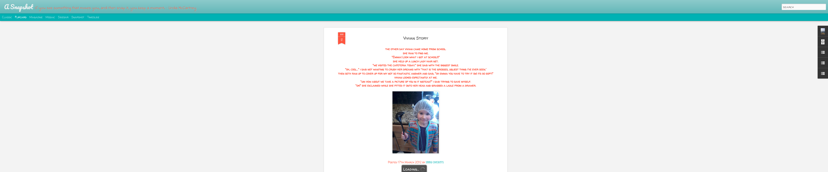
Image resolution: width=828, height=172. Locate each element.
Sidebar (63, 17)
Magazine (36, 17)
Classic (7, 17)
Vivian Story (415, 38)
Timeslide (93, 17)
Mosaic (50, 17)
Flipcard (20, 17)
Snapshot (77, 17)
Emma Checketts (435, 162)
